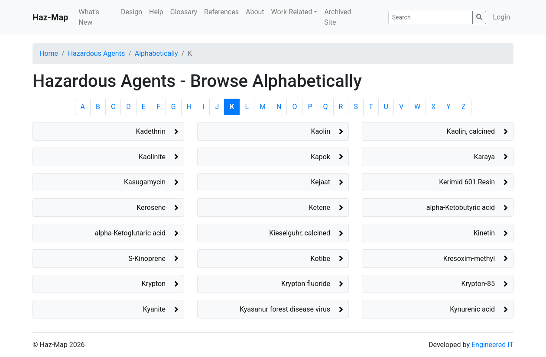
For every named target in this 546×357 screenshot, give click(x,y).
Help (156, 12)
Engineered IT (492, 345)
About (255, 12)
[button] (108, 131)
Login (501, 17)
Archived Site (337, 17)
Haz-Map (50, 17)
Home (48, 53)
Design (131, 12)
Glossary (183, 12)
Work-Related (291, 12)
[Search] (430, 17)
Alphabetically (156, 53)
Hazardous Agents (96, 53)
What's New (88, 17)
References (221, 12)
